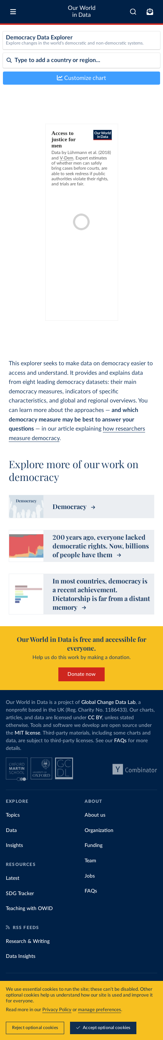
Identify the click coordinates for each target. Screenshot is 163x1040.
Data (11, 830)
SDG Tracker (20, 893)
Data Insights (20, 956)
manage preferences (99, 1010)
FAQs (120, 740)
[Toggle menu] (13, 11)
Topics (13, 815)
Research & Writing (28, 941)
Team (90, 860)
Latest (12, 878)
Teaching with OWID (29, 908)
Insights (14, 845)
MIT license (27, 733)
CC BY (95, 717)
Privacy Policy (56, 1010)
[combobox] (133, 12)
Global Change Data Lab (108, 702)
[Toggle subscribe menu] (150, 11)
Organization (99, 830)
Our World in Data (82, 11)
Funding (93, 845)
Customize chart (81, 78)
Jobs (90, 876)
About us (95, 815)
